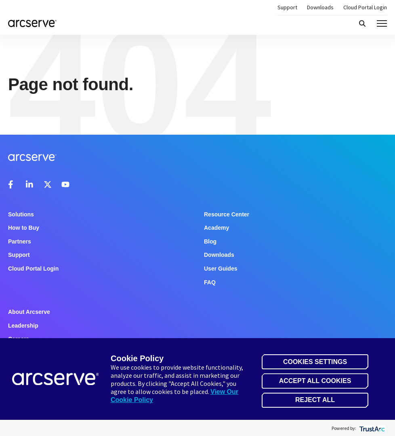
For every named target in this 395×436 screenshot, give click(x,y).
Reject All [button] (315, 399)
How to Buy (23, 227)
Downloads (320, 7)
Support (287, 7)
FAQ (210, 282)
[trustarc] (371, 428)
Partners (19, 241)
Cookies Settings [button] (315, 361)
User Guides (220, 268)
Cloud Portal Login (365, 7)
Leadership (23, 325)
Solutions (21, 214)
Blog (210, 241)
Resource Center (226, 214)
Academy (216, 227)
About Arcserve (29, 312)
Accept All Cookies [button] (315, 380)
